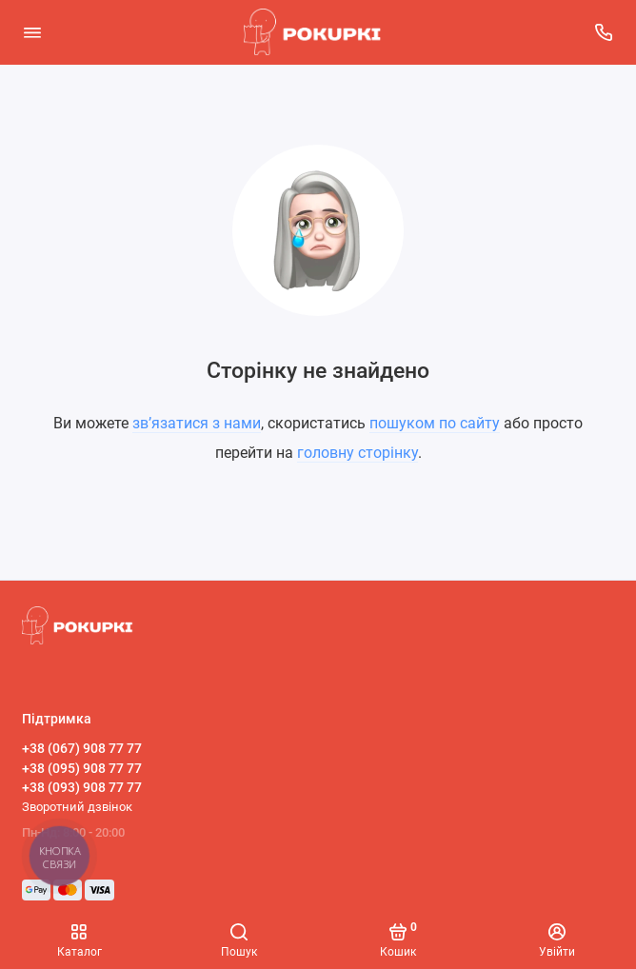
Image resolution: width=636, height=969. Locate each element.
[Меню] (32, 32)
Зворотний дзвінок (77, 807)
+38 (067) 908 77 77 (82, 748)
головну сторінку (357, 453)
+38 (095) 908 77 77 (82, 768)
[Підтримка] (604, 32)
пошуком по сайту (434, 423)
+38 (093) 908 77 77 (82, 787)
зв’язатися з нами (196, 423)
